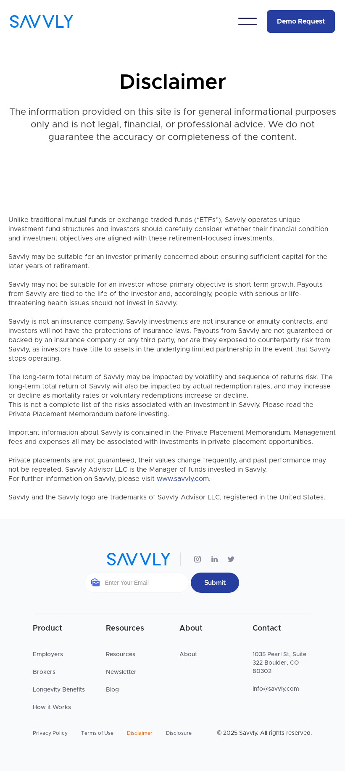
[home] (41, 21)
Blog (112, 690)
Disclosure (179, 733)
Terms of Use (97, 733)
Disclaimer (140, 733)
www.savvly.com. (184, 478)
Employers (48, 654)
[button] (247, 21)
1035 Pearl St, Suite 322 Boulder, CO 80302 (279, 663)
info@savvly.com (276, 689)
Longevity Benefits (59, 690)
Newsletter (121, 672)
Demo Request (301, 21)
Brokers (44, 672)
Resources (120, 654)
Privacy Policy (50, 733)
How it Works (52, 707)
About (188, 654)
